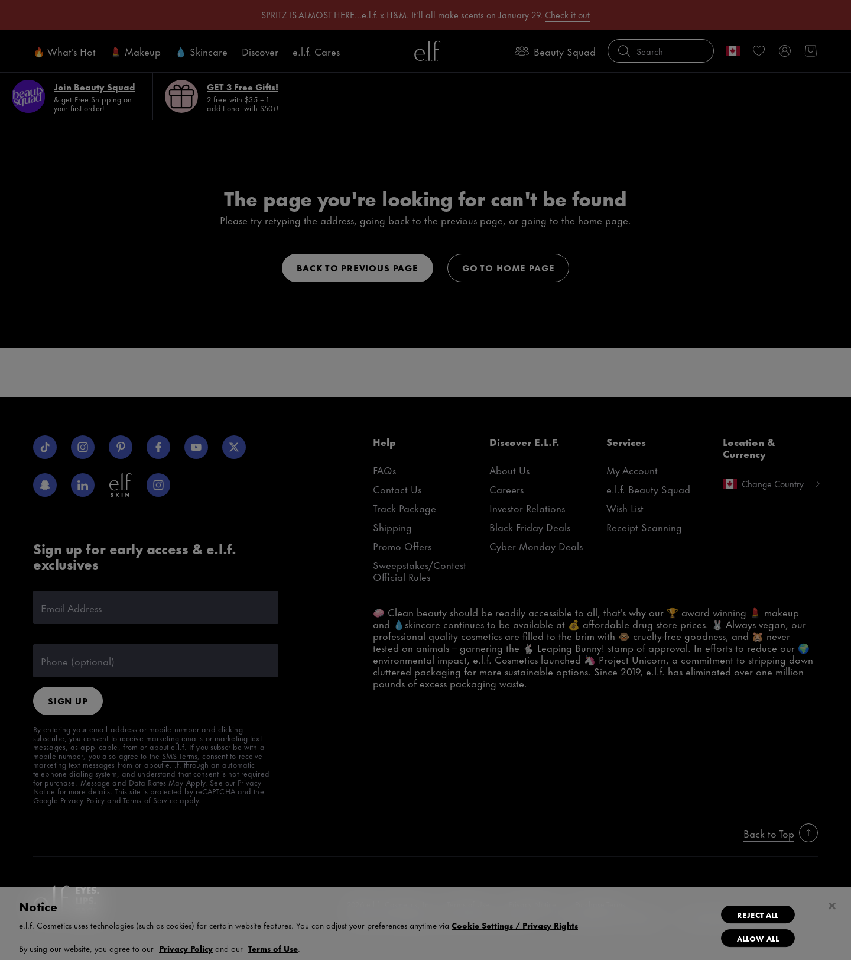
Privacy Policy (186, 948)
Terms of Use (273, 948)
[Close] (832, 906)
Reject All (757, 914)
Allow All (758, 938)
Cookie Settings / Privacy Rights (515, 925)
